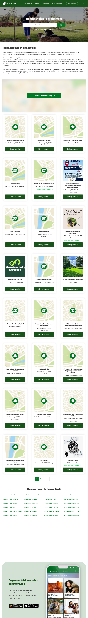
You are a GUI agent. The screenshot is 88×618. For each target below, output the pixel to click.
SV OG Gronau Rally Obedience (73, 279)
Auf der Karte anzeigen (44, 95)
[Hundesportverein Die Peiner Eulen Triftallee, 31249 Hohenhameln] (15, 454)
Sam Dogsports (15, 232)
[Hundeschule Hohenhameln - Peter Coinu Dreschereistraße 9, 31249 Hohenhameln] (44, 318)
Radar (19, 3)
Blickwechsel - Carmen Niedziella (72, 232)
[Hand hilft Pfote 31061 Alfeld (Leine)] (73, 454)
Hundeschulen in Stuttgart (10, 515)
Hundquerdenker (44, 369)
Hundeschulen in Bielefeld (51, 515)
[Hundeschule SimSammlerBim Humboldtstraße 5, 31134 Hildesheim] (73, 134)
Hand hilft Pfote (73, 460)
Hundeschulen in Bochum (51, 507)
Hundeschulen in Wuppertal (51, 511)
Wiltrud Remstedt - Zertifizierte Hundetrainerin (73, 325)
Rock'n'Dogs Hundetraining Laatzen (15, 370)
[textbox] (40, 25)
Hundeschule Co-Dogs (44, 140)
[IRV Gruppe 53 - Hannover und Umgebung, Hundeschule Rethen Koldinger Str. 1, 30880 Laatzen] (73, 363)
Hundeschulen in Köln (9, 507)
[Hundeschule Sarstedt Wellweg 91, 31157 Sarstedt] (15, 273)
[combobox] (40, 25)
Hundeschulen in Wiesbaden (71, 515)
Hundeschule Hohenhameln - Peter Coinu (44, 325)
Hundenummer (44, 232)
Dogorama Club (28, 3)
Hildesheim (50, 29)
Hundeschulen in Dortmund (31, 503)
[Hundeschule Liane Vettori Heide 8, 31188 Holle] (15, 318)
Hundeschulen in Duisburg (51, 503)
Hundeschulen (43, 29)
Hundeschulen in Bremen (30, 511)
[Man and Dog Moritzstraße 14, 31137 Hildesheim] (15, 179)
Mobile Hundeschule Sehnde (15, 414)
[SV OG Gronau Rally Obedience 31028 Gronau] (73, 273)
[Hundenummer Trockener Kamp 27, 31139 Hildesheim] (44, 227)
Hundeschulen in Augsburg (71, 511)
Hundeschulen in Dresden (30, 515)
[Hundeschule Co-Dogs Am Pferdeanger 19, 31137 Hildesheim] (44, 134)
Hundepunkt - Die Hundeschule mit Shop (73, 415)
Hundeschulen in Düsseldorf (31, 495)
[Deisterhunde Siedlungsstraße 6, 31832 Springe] (44, 454)
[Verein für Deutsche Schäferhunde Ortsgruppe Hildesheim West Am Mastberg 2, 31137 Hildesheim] (73, 179)
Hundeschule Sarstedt (15, 279)
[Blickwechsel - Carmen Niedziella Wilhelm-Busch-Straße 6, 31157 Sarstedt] (73, 227)
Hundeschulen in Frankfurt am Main (13, 511)
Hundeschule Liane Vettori (15, 324)
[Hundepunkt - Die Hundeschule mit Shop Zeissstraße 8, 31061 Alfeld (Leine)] (73, 408)
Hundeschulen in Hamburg (10, 499)
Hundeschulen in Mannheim (71, 507)
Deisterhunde (44, 460)
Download (72, 3)
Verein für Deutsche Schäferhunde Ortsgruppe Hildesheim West (73, 185)
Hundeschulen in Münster (71, 499)
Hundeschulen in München (10, 503)
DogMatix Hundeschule (44, 279)
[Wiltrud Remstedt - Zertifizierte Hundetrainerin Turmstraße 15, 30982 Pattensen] (73, 318)
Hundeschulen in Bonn (70, 495)
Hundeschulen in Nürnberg (51, 499)
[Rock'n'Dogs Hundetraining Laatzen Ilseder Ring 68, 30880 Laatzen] (15, 363)
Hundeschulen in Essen (30, 507)
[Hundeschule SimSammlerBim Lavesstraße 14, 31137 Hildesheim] (44, 179)
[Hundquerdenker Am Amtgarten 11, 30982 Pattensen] (44, 363)
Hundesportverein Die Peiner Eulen (15, 461)
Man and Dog (15, 184)
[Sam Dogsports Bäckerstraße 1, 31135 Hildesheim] (15, 227)
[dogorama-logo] (9, 3)
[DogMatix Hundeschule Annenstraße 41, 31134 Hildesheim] (44, 273)
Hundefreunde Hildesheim (15, 140)
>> (51, 479)
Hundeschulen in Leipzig (30, 499)
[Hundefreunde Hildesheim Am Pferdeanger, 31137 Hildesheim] (15, 134)
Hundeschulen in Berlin (9, 495)
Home (36, 29)
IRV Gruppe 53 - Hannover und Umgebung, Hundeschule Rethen (73, 370)
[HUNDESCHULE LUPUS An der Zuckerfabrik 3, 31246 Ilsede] (44, 408)
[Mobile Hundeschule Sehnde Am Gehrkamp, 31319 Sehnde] (15, 408)
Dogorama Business (57, 3)
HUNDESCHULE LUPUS (44, 414)
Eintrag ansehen (15, 149)
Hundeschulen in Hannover (51, 495)
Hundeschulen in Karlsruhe (71, 503)
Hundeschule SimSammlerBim (72, 140)
